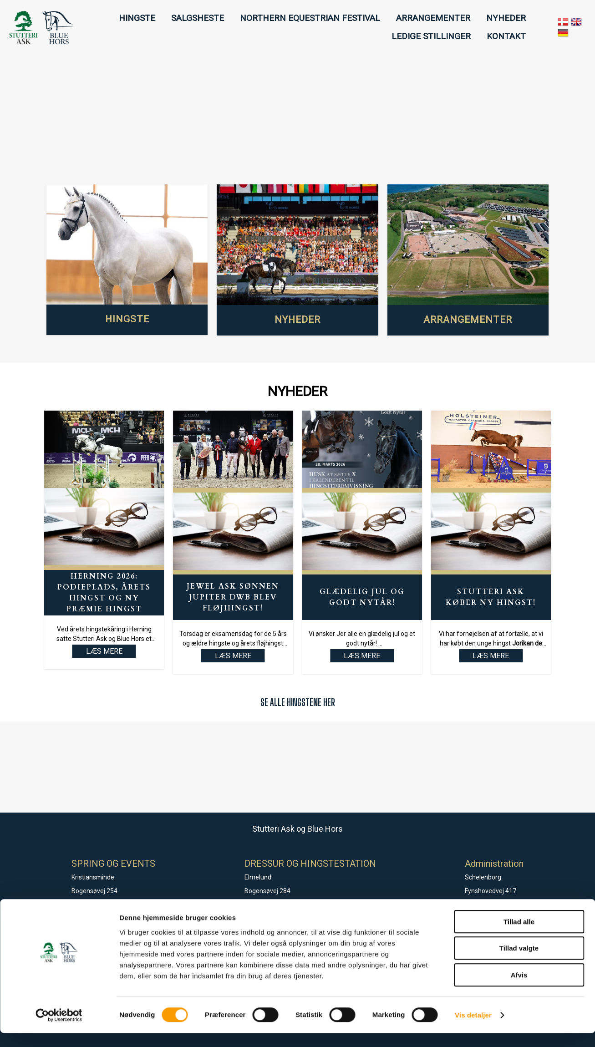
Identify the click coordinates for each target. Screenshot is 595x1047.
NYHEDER (506, 18)
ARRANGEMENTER (433, 18)
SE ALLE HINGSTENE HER (297, 702)
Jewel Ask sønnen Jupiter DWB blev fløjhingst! (233, 597)
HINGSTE (137, 18)
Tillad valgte (519, 962)
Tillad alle (518, 936)
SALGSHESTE (197, 18)
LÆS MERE (233, 655)
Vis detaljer (473, 1029)
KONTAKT (506, 36)
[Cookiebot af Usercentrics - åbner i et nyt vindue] (59, 1029)
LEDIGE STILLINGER (431, 36)
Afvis (519, 989)
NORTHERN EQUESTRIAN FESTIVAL (310, 18)
